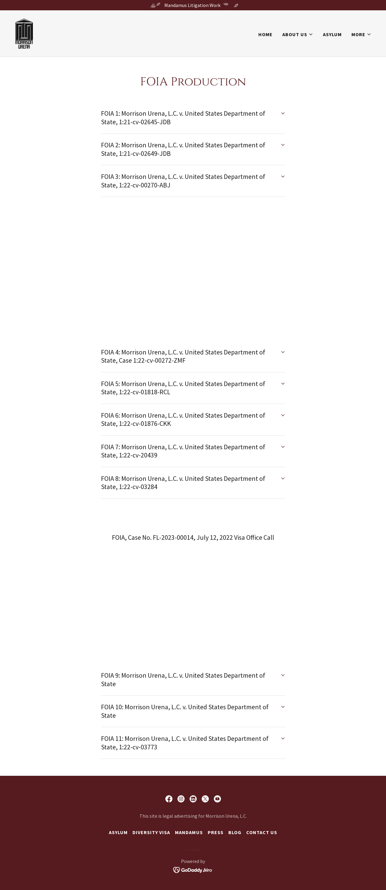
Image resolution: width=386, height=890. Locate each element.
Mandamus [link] (189, 832)
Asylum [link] (332, 34)
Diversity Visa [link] (151, 832)
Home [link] (265, 34)
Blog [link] (234, 832)
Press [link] (215, 832)
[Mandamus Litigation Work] (193, 5)
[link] (24, 33)
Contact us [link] (261, 832)
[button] (297, 34)
